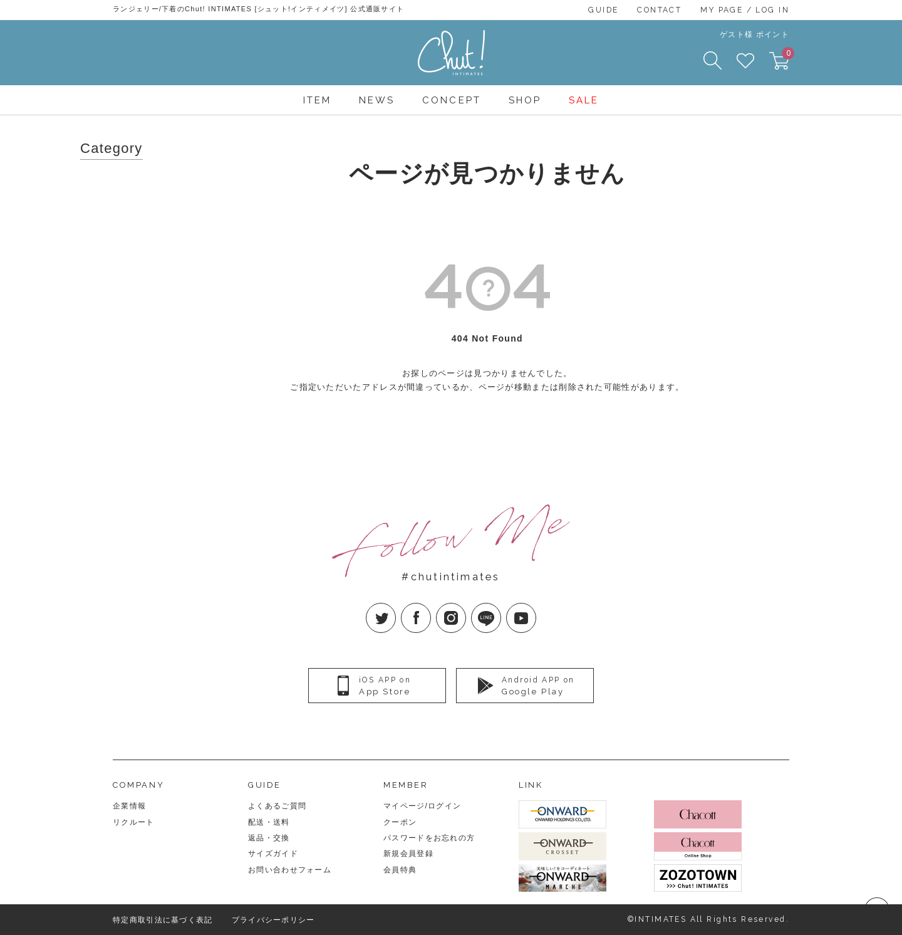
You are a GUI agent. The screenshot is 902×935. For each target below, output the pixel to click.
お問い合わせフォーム (289, 869)
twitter (395, 607)
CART (785, 57)
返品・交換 (269, 837)
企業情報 (129, 806)
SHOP (525, 100)
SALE (584, 100)
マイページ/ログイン (422, 806)
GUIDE (603, 10)
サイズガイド (273, 853)
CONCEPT (451, 100)
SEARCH (712, 60)
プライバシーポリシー (273, 920)
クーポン (400, 822)
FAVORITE (745, 60)
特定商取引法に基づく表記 (163, 920)
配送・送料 (269, 822)
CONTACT (659, 10)
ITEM (317, 100)
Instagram (465, 607)
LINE (500, 607)
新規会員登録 (408, 853)
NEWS (377, 100)
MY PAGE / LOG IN (744, 10)
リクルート (134, 822)
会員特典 (400, 869)
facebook (430, 607)
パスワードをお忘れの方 (429, 837)
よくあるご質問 (277, 806)
